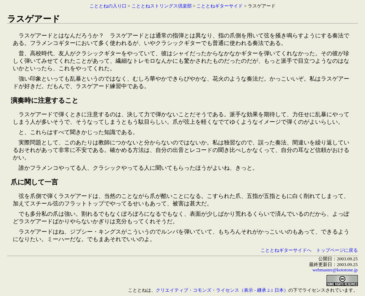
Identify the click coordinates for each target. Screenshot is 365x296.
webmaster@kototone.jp (335, 269)
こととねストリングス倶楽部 (162, 6)
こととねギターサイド (219, 6)
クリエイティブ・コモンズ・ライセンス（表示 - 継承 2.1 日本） (222, 290)
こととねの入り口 (108, 6)
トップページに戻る (337, 250)
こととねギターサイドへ (286, 250)
